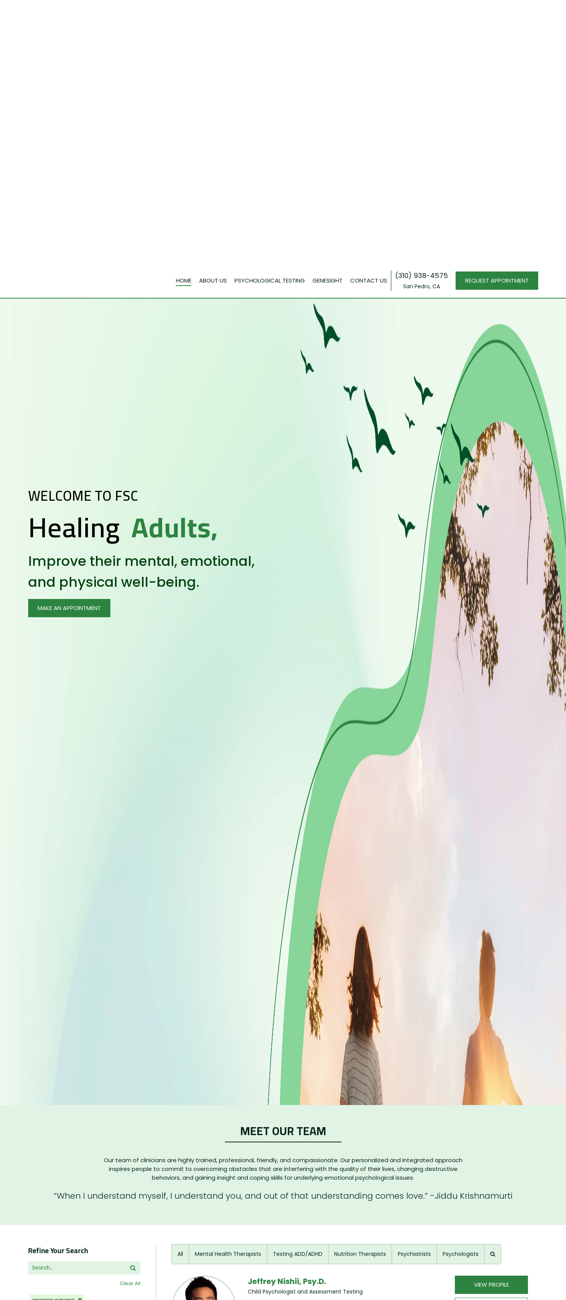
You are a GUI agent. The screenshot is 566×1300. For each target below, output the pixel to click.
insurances (44, 914)
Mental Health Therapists (228, 747)
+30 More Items (49, 895)
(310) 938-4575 (421, 12)
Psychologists (460, 747)
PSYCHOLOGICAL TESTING (269, 17)
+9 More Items (47, 931)
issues (36, 848)
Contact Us (368, 17)
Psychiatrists (414, 747)
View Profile (491, 777)
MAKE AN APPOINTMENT (69, 101)
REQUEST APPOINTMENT (497, 17)
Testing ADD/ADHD (297, 747)
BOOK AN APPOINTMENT (491, 800)
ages (34, 950)
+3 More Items (47, 1004)
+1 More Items (46, 1040)
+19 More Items (48, 1112)
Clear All (130, 776)
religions (41, 1022)
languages (43, 986)
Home (183, 17)
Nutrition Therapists (360, 747)
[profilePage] (203, 824)
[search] (79, 760)
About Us (213, 17)
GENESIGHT (327, 17)
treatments (44, 1058)
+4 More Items (47, 967)
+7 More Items (47, 1148)
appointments (47, 1130)
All (180, 747)
